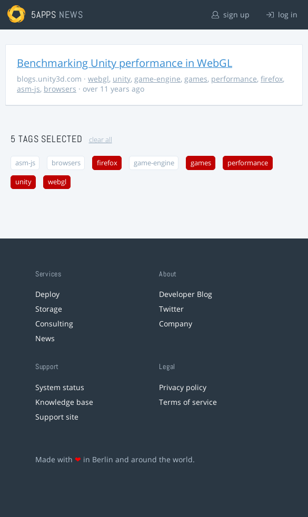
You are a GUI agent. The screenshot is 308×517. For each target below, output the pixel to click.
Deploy (47, 294)
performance (234, 79)
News (45, 338)
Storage (48, 309)
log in (281, 14)
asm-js (28, 89)
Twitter (171, 309)
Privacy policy (182, 387)
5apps (44, 14)
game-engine (157, 79)
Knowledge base (64, 402)
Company (175, 324)
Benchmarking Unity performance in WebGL (124, 63)
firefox (272, 79)
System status (59, 387)
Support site (56, 417)
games (195, 79)
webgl (98, 79)
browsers (60, 89)
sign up (231, 14)
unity (122, 79)
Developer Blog (185, 294)
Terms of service (188, 402)
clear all (100, 139)
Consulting (54, 324)
